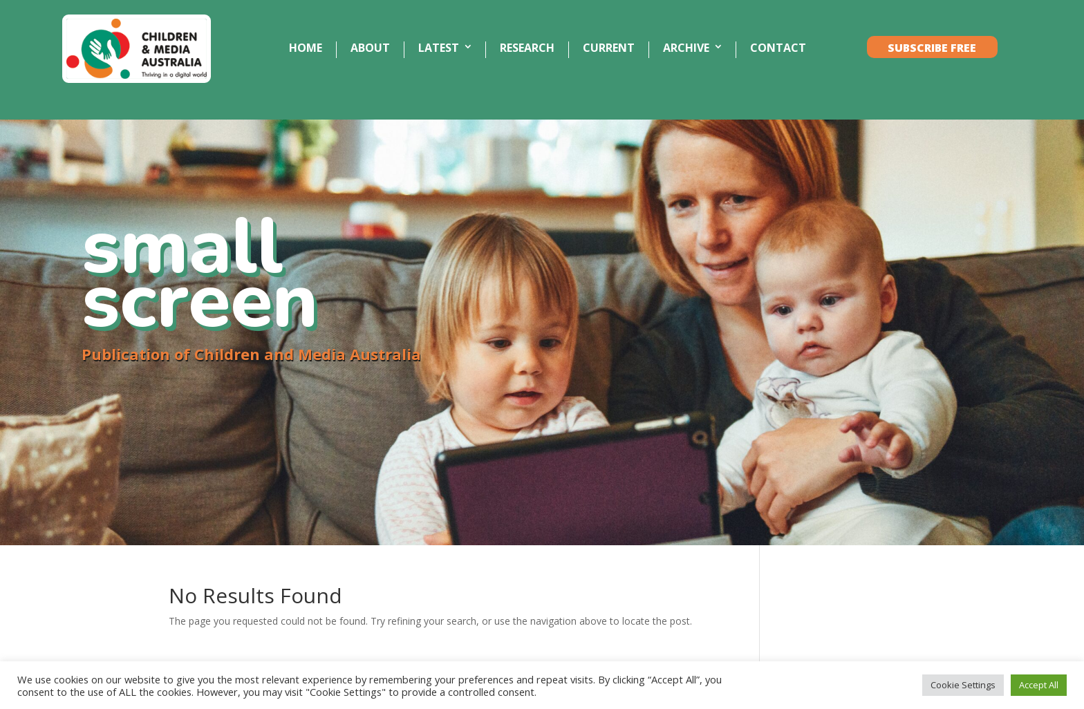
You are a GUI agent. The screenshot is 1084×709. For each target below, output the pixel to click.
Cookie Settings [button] (963, 685)
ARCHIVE (686, 48)
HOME (305, 48)
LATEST (438, 48)
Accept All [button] (1038, 685)
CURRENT (609, 48)
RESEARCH (527, 48)
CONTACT (778, 48)
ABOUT (370, 48)
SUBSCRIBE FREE (932, 48)
